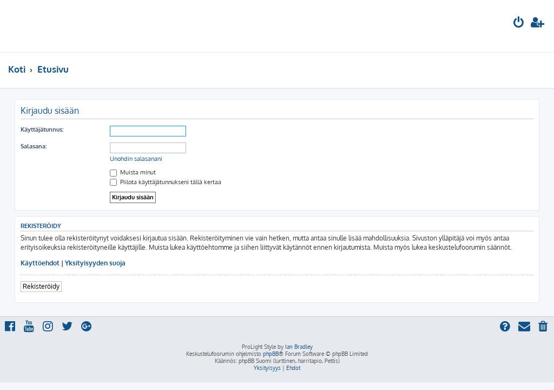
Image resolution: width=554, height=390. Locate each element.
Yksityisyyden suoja (95, 263)
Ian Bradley (299, 346)
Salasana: (34, 146)
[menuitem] (518, 23)
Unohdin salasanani (136, 158)
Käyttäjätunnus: (42, 129)
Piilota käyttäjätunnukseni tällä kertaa (165, 182)
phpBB (271, 353)
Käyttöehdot (40, 263)
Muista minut (133, 172)
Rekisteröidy (41, 286)
